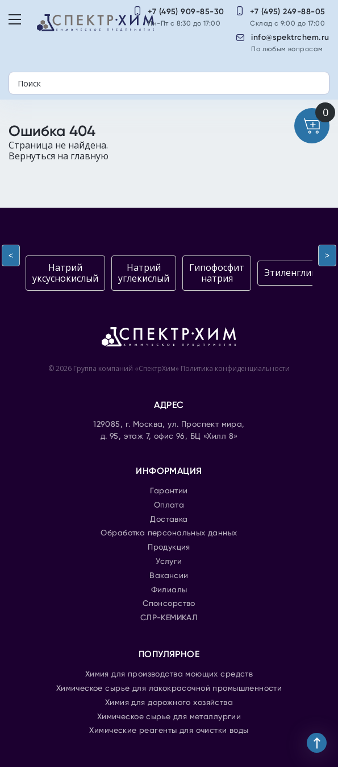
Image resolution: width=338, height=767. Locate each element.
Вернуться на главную (59, 156)
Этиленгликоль (298, 272)
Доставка (168, 519)
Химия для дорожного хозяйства (169, 703)
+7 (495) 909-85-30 (186, 12)
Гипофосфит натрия (216, 272)
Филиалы (169, 590)
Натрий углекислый (143, 272)
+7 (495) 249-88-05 (288, 12)
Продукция (169, 547)
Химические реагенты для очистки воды (168, 731)
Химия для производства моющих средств (169, 674)
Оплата (169, 505)
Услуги (169, 562)
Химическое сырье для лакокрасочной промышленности (169, 688)
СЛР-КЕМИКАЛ (169, 618)
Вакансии (168, 576)
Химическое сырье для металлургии (169, 717)
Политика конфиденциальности (235, 368)
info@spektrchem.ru (290, 37)
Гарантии (168, 491)
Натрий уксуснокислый (65, 272)
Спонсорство (169, 604)
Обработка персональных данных (169, 533)
